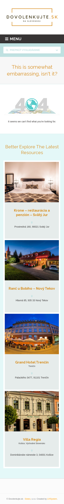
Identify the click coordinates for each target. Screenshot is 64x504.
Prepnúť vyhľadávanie (23, 50)
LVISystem (52, 499)
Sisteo (27, 499)
